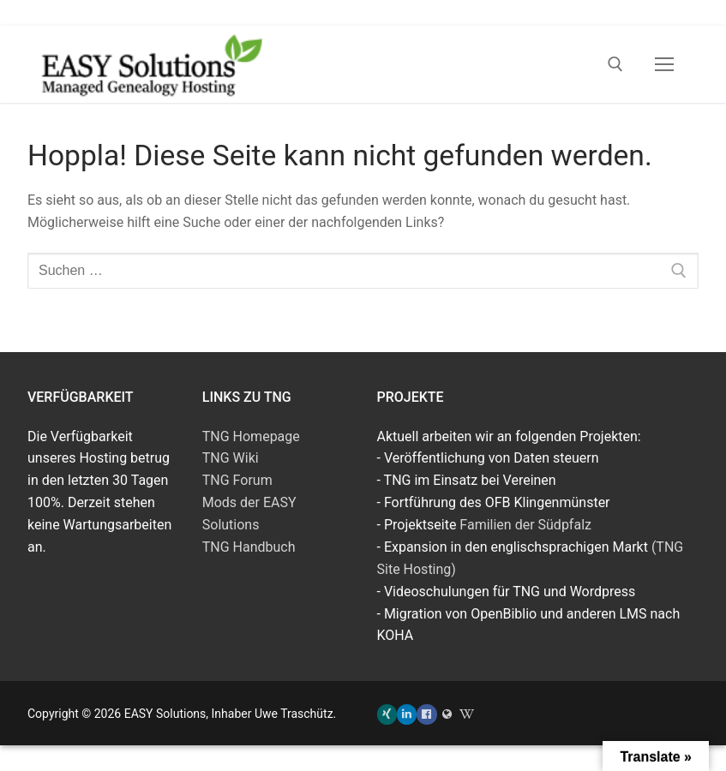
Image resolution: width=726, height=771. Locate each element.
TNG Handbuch (249, 547)
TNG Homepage (251, 436)
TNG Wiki (230, 458)
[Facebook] (426, 714)
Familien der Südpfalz (525, 525)
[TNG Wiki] (467, 714)
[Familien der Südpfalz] (447, 714)
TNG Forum (237, 480)
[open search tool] (615, 64)
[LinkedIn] (407, 714)
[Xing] (387, 714)
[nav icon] (664, 64)
